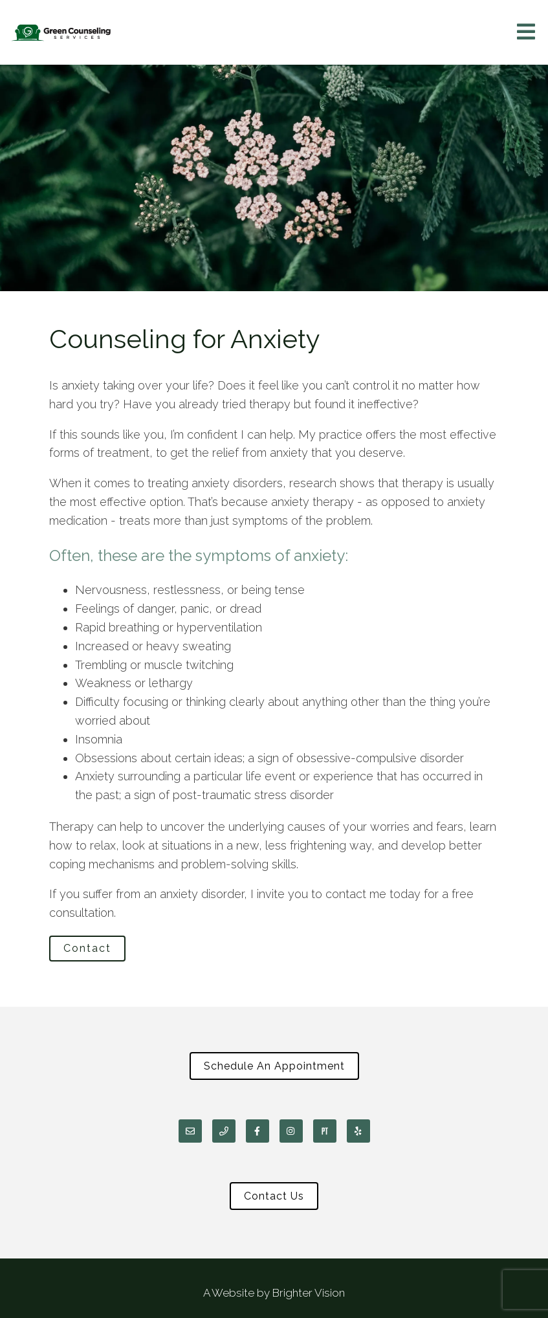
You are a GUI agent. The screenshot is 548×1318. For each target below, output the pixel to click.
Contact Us (274, 1196)
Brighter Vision (308, 1292)
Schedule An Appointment (274, 1066)
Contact (87, 948)
